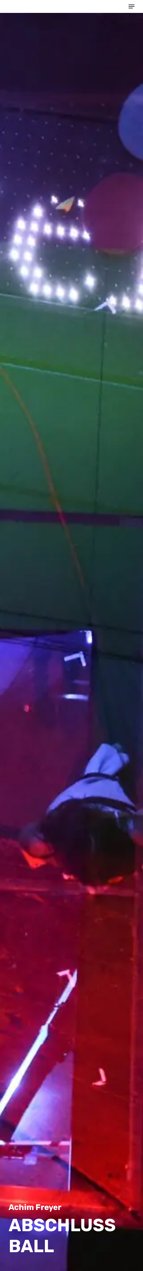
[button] (131, 6)
